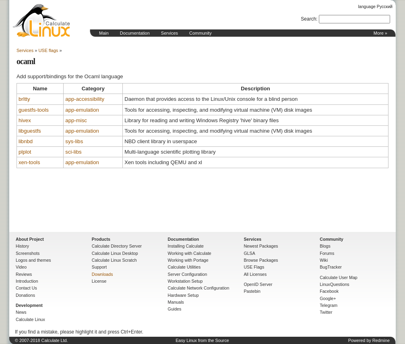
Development (29, 305)
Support (99, 267)
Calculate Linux (30, 319)
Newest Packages (261, 246)
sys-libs (74, 141)
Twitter (326, 312)
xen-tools (29, 162)
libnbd (26, 141)
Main (104, 33)
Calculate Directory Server (117, 246)
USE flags (48, 50)
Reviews (24, 274)
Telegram (328, 305)
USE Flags (254, 267)
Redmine (381, 340)
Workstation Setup (185, 281)
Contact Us (26, 288)
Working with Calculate (189, 253)
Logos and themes (33, 260)
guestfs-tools (34, 110)
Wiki (324, 260)
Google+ (328, 298)
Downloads (102, 274)
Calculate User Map (338, 277)
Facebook (329, 291)
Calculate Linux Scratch (114, 260)
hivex (25, 120)
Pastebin (252, 291)
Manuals (176, 302)
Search (308, 19)
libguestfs (30, 131)
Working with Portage (188, 260)
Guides (175, 308)
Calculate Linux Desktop (115, 253)
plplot (25, 152)
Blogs (325, 246)
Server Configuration (187, 274)
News (21, 312)
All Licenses (255, 274)
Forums (327, 253)
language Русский (375, 6)
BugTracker (331, 267)
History (22, 246)
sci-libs (73, 152)
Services (169, 33)
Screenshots (27, 253)
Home (41, 20)
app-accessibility (84, 99)
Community (200, 33)
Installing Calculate (186, 246)
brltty (24, 99)
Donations (25, 295)
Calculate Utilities (184, 267)
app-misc (76, 120)
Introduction (27, 281)
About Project (30, 239)
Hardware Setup (183, 295)
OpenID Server (258, 284)
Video (21, 267)
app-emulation (82, 110)
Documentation (135, 33)
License (99, 281)
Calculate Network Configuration (198, 288)
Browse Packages (261, 260)
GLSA (249, 253)
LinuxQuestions (334, 284)
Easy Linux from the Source (202, 340)
